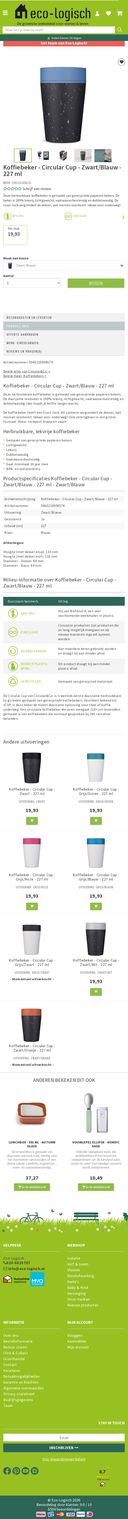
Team (8, 1405)
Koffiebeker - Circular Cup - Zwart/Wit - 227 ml (96, 962)
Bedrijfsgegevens (18, 1399)
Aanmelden (76, 1341)
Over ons (10, 1335)
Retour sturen (15, 1347)
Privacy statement (19, 1394)
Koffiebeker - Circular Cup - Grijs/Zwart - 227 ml (32, 962)
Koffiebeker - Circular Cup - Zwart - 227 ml (32, 791)
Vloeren (73, 1270)
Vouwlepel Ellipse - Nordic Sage (96, 1144)
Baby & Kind (77, 1287)
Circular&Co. (22, 182)
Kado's (73, 1281)
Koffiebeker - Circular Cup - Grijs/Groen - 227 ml (96, 791)
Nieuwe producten (82, 1305)
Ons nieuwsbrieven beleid (64, 1459)
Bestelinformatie (17, 1341)
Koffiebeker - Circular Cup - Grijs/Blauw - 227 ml (96, 877)
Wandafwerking (80, 1275)
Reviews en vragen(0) (24, 351)
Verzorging (76, 1293)
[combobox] (64, 265)
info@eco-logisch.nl (24, 1268)
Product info (18, 326)
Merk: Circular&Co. (23, 342)
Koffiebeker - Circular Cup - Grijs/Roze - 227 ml (32, 877)
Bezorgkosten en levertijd (29, 317)
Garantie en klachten (21, 1382)
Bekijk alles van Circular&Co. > (26, 371)
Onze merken (78, 1299)
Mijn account (78, 1347)
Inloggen (74, 1335)
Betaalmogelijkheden (21, 1376)
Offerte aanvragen (22, 334)
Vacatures (11, 1370)
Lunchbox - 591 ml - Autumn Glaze (32, 1144)
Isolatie (73, 1258)
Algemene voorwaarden (23, 1388)
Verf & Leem (77, 1264)
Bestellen (96, 283)
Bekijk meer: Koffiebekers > (25, 376)
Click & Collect (15, 1353)
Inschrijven (64, 1447)
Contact (10, 1364)
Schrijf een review (37, 188)
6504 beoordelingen (64, 1509)
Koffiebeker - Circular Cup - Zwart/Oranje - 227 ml (32, 1048)
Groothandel (14, 1358)
